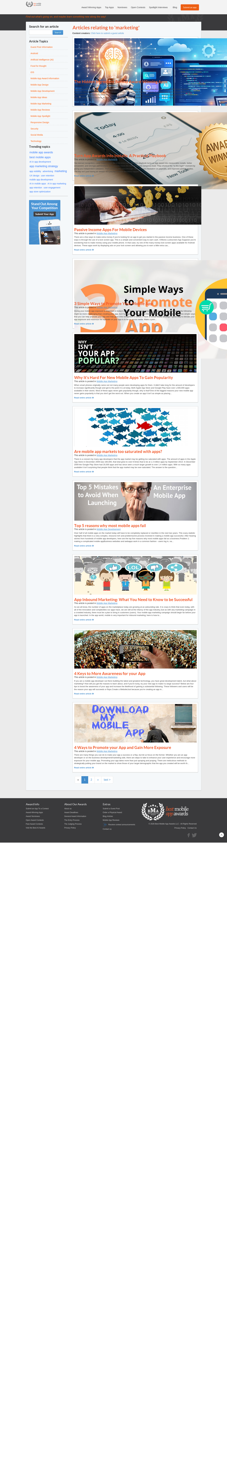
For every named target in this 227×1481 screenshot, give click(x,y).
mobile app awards (41, 152)
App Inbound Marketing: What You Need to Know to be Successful (133, 599)
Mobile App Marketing (107, 85)
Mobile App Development (109, 529)
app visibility (35, 171)
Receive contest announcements (119, 825)
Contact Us (192, 828)
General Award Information (75, 816)
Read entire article (84, 102)
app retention (36, 187)
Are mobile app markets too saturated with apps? (118, 451)
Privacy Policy (70, 828)
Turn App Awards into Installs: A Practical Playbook (120, 155)
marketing (60, 171)
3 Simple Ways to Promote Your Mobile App (113, 303)
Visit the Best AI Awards (35, 828)
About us (68, 809)
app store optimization (40, 191)
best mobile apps (40, 157)
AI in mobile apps (38, 183)
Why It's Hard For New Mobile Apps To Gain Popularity (123, 377)
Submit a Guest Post (111, 809)
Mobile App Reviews (111, 820)
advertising (48, 171)
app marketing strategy (44, 166)
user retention (47, 175)
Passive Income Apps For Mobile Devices (110, 229)
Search (58, 32)
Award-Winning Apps (34, 812)
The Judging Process (73, 824)
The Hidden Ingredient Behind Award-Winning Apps (120, 81)
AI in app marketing (57, 183)
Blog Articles (108, 816)
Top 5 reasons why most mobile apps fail (110, 525)
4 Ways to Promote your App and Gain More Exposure (122, 747)
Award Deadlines (71, 812)
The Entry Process (72, 820)
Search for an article (44, 26)
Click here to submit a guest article (107, 33)
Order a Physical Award (112, 812)
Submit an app (190, 7)
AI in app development (40, 162)
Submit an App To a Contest (37, 809)
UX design (35, 175)
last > (107, 779)
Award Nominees (33, 816)
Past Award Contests (34, 824)
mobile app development (41, 179)
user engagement (52, 187)
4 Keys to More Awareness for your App (109, 673)
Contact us (107, 829)
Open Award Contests (35, 820)
